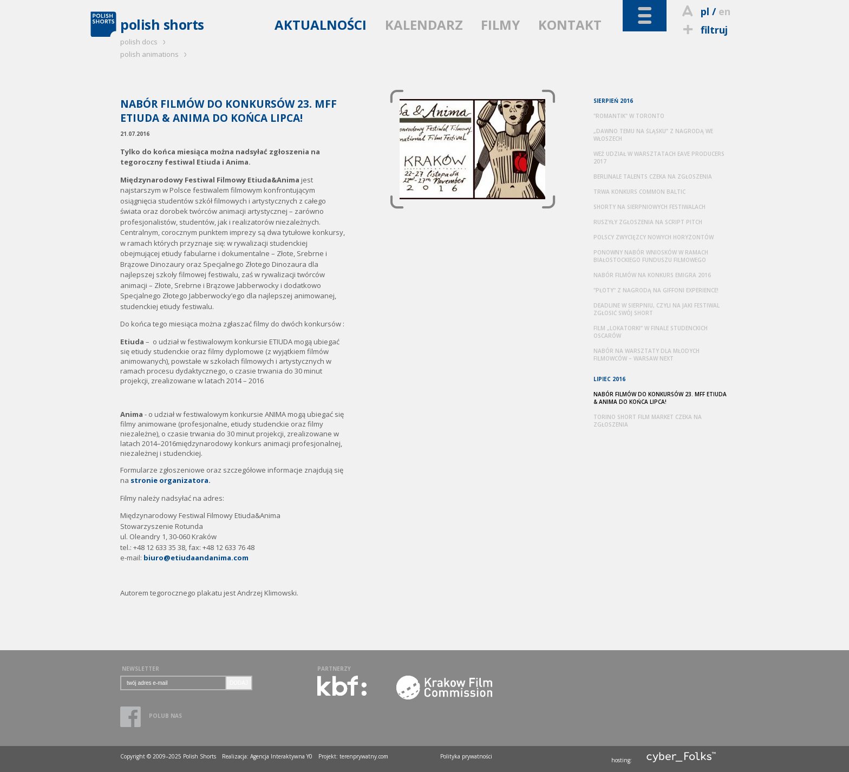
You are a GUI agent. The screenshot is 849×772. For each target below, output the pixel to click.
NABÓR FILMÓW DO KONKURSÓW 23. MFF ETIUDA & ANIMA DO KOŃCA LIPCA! (660, 397)
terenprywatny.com (363, 756)
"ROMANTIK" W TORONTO (628, 116)
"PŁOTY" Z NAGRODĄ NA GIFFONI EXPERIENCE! (656, 290)
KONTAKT (570, 25)
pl (705, 11)
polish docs (144, 42)
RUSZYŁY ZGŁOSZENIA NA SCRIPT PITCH (647, 222)
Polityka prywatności (466, 756)
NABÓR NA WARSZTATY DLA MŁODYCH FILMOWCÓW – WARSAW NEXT (646, 354)
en (724, 11)
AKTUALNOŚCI (321, 25)
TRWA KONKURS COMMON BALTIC (639, 191)
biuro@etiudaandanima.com (196, 557)
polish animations (155, 54)
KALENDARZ (424, 25)
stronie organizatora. (170, 480)
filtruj (704, 29)
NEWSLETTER (140, 668)
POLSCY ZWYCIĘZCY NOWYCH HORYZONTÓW (653, 237)
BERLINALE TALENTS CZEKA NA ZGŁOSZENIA (652, 176)
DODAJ (239, 683)
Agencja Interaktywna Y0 (281, 756)
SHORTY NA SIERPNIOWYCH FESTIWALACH (649, 207)
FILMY (500, 25)
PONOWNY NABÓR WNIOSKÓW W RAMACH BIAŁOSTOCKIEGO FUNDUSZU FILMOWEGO (650, 256)
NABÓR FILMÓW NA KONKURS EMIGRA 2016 (652, 275)
